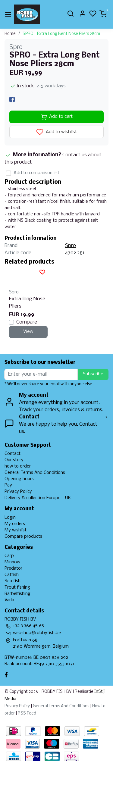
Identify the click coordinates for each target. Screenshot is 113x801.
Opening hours (19, 479)
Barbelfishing (17, 593)
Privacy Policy (18, 491)
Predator (13, 568)
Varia (9, 600)
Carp (9, 555)
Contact (12, 453)
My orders (15, 523)
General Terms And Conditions (35, 472)
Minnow (12, 562)
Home (10, 34)
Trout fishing (17, 587)
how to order (18, 466)
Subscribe (93, 374)
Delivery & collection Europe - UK (38, 498)
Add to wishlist (56, 132)
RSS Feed (27, 713)
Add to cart (57, 116)
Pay (8, 485)
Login (10, 517)
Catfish (12, 574)
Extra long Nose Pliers (27, 302)
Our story (14, 460)
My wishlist (16, 530)
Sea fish (12, 581)
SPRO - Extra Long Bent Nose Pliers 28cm (61, 34)
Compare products (23, 536)
